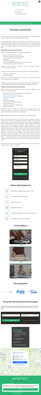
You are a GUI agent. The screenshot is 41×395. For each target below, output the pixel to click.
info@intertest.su (19, 12)
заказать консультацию (11, 320)
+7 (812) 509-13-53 (20, 10)
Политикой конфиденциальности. (27, 386)
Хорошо (20, 389)
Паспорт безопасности (7, 97)
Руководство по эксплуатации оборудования (11, 94)
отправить (20, 174)
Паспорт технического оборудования (10, 96)
